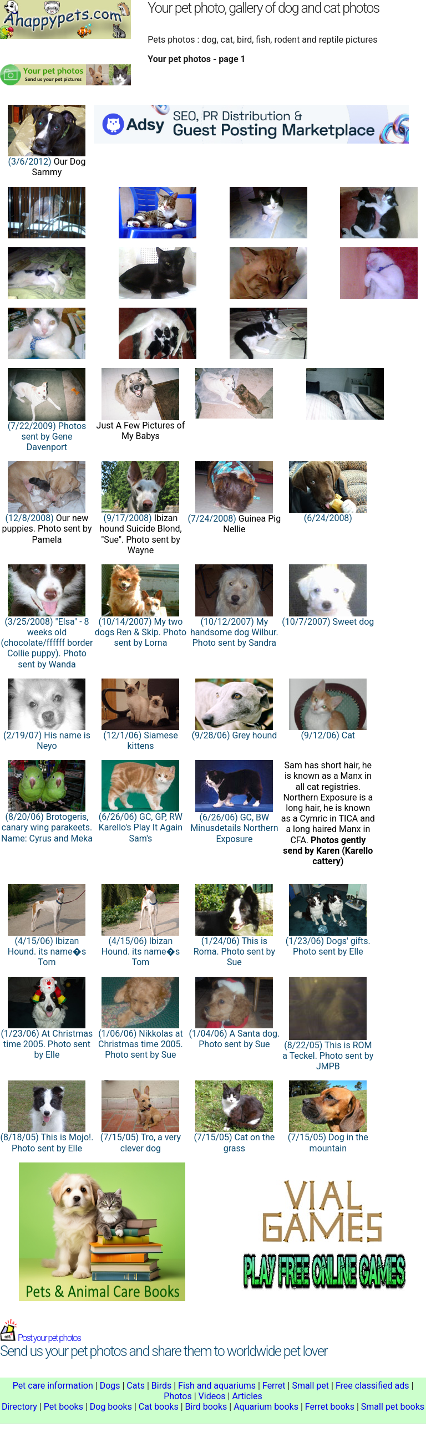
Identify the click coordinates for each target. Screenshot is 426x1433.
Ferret (274, 1385)
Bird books (206, 1406)
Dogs (110, 1385)
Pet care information (53, 1385)
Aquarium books (266, 1406)
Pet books (63, 1406)
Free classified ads (372, 1385)
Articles (247, 1396)
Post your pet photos (40, 1338)
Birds (161, 1385)
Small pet (310, 1385)
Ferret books (329, 1406)
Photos (178, 1396)
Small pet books (392, 1406)
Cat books (159, 1406)
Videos (212, 1396)
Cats (135, 1385)
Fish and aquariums (217, 1385)
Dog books (111, 1406)
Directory (19, 1406)
